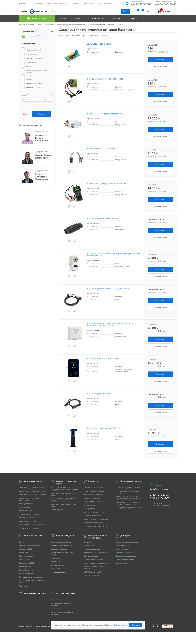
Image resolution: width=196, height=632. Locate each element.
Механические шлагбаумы (94, 495)
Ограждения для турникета (29, 545)
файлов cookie (120, 625)
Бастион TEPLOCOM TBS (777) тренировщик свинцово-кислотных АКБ (114, 255)
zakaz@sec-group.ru (159, 489)
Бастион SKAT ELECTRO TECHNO (103, 358)
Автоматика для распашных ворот (32, 491)
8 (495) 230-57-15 (141, 4)
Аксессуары (55, 568)
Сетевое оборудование (60, 572)
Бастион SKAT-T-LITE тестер (101, 149)
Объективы (55, 558)
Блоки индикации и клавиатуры (96, 563)
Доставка (83, 3)
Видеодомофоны (122, 545)
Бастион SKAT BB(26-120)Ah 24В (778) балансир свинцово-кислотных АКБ (110, 324)
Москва (22, 3)
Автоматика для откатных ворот (31, 488)
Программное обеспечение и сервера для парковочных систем (128, 498)
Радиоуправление (26, 511)
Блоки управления (26, 504)
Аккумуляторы (56, 609)
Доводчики (23, 552)
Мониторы (55, 561)
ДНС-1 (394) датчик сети (99, 44)
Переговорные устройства (126, 552)
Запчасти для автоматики (29, 528)
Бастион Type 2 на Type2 (99, 393)
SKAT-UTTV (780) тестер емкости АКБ (105, 114)
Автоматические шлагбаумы (94, 488)
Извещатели (88, 542)
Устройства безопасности (29, 514)
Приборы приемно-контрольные (96, 552)
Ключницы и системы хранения (31, 577)
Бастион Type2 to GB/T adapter (102, 219)
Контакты (99, 3)
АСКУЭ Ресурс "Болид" (92, 572)
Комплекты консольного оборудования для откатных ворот (64, 489)
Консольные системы (27, 521)
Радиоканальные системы (93, 559)
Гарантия (75, 3)
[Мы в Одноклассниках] (157, 626)
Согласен (136, 625)
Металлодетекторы (26, 573)
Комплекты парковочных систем (128, 488)
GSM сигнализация (91, 556)
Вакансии (107, 3)
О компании (38, 3)
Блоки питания (57, 600)
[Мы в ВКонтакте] (153, 626)
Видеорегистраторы (59, 549)
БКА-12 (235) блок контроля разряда (105, 79)
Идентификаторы (26, 570)
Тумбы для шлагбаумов (92, 498)
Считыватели (24, 559)
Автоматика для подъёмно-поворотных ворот (29, 499)
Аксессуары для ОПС (92, 575)
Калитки (22, 542)
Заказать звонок (136, 1)
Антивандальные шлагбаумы (94, 491)
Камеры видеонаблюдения (61, 545)
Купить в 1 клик (160, 67)
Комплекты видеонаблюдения (62, 542)
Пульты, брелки (25, 507)
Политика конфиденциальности (162, 504)
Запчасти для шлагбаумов (93, 523)
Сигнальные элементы (27, 518)
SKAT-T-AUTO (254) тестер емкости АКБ (106, 184)
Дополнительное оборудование (31, 525)
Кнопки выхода (25, 566)
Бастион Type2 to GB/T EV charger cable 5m (108, 288)
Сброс (25, 114)
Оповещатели (89, 545)
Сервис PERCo (64, 3)
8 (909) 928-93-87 (160, 498)
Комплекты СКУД (25, 549)
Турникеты (23, 586)
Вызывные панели (123, 549)
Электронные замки (26, 556)
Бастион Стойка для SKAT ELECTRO (104, 428)
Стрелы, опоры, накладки (93, 502)
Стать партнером (51, 3)
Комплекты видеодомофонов (127, 542)
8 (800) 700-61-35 (165, 4)
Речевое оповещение (92, 549)
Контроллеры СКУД (26, 563)
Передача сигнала (58, 565)
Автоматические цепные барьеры (96, 526)
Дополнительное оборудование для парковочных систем (128, 503)
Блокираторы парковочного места (129, 508)
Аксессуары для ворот (59, 510)
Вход (149, 11)
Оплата (91, 3)
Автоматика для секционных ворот (32, 495)
